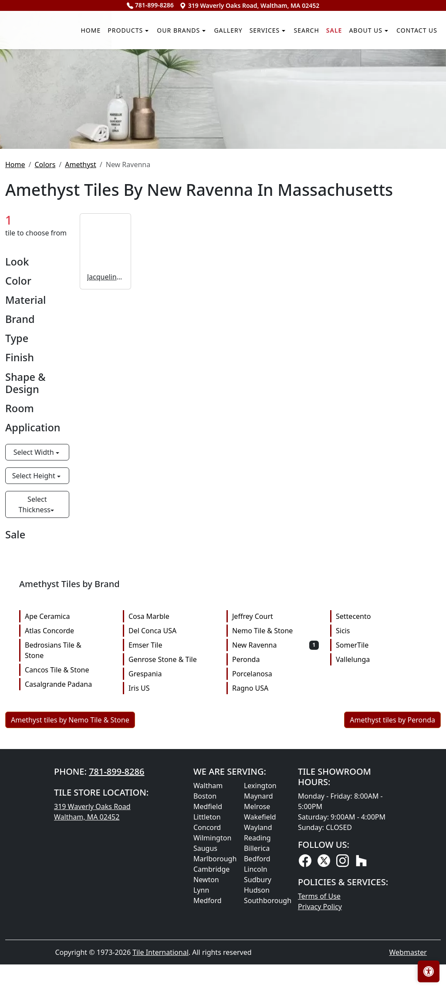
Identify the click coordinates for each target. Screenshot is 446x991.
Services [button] (231, 126)
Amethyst (80, 303)
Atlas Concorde (68, 770)
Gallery (186, 126)
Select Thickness (35, 644)
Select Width (35, 591)
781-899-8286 (150, 5)
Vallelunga (379, 798)
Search (281, 126)
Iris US (171, 827)
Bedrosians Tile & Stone (68, 789)
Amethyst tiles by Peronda (392, 859)
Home (19, 126)
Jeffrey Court (275, 755)
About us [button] (353, 126)
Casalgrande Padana (68, 823)
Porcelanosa (275, 813)
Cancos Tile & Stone (68, 809)
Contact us (414, 126)
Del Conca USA (171, 770)
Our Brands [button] (126, 126)
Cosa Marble (171, 755)
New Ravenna (275, 784)
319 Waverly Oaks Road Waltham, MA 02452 (92, 951)
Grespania (171, 813)
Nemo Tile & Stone (275, 770)
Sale (314, 126)
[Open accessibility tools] (428, 971)
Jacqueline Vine (105, 415)
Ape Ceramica (68, 755)
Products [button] (61, 126)
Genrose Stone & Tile (171, 798)
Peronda (275, 798)
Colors (44, 303)
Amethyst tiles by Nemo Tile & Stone (70, 859)
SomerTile (379, 784)
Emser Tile (171, 784)
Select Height (34, 615)
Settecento (379, 755)
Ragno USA (275, 827)
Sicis (379, 770)
